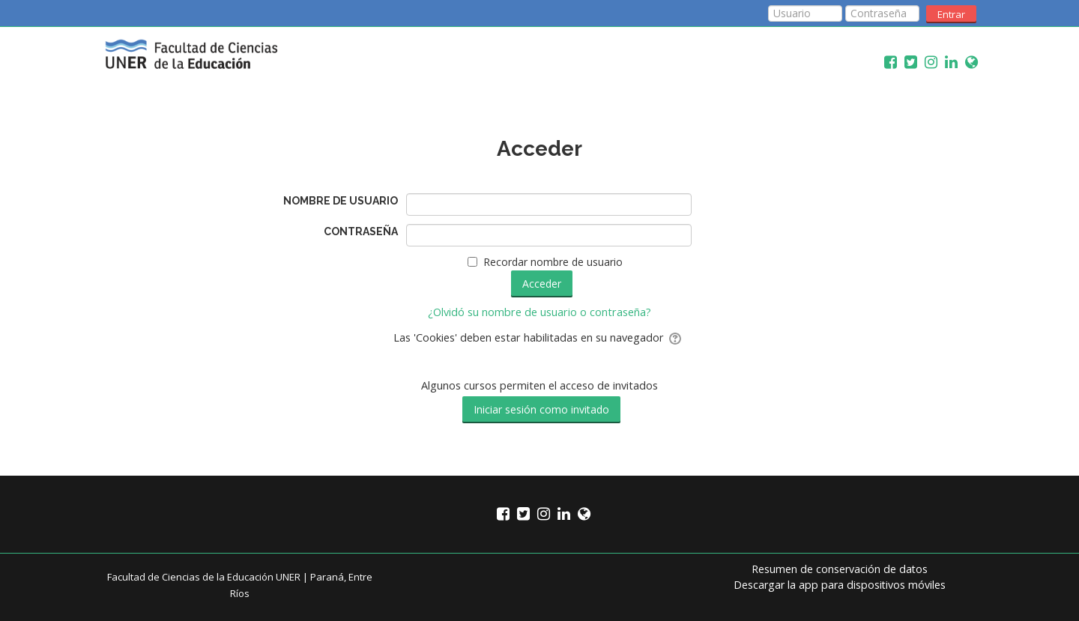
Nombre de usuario (340, 201)
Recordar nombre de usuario (553, 262)
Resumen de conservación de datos (840, 569)
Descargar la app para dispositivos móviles (840, 585)
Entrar (951, 14)
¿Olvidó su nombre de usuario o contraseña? (539, 312)
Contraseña (361, 231)
